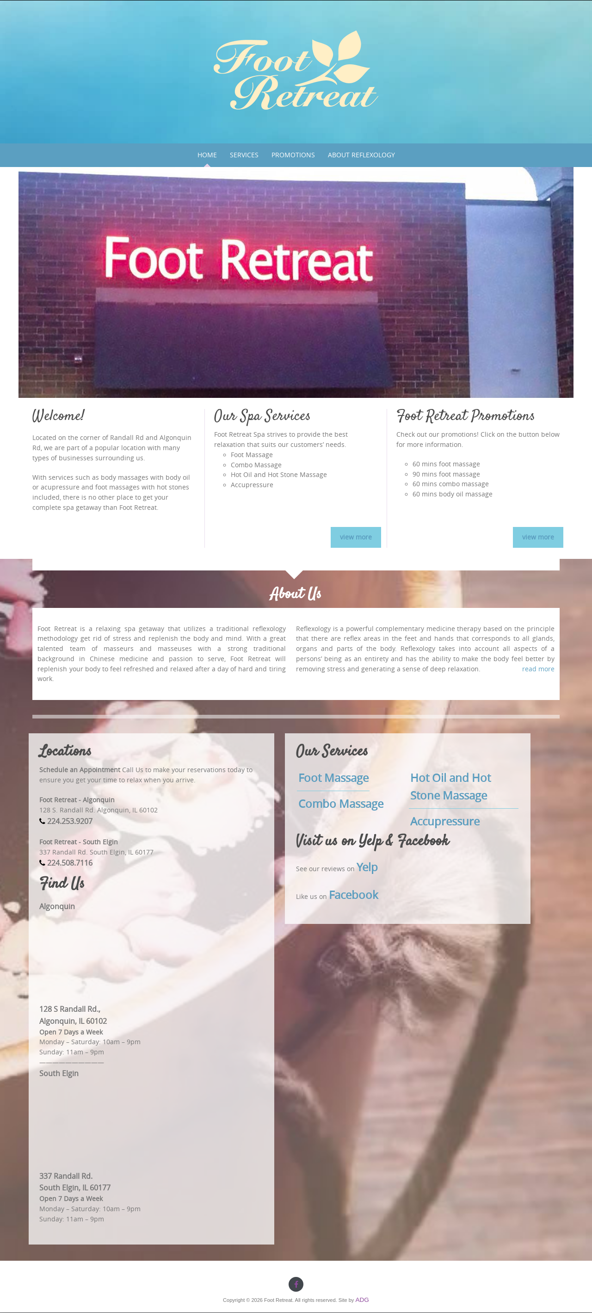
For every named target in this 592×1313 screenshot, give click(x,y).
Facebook (353, 894)
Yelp (367, 867)
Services (244, 155)
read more (538, 669)
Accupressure (445, 821)
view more (356, 537)
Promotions (293, 155)
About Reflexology (361, 155)
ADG (362, 1299)
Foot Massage (333, 777)
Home (207, 155)
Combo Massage (340, 803)
